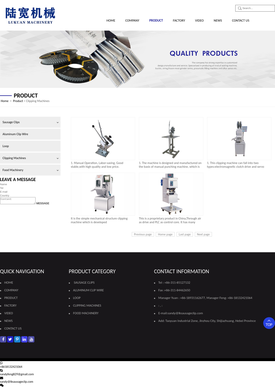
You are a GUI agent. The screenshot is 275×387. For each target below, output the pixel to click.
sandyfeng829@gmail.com (17, 374)
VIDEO (199, 20)
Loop (6, 146)
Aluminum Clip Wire (15, 134)
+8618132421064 (11, 367)
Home (110, 20)
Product (18, 101)
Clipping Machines (14, 158)
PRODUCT (156, 20)
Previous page (143, 234)
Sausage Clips (11, 122)
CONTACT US (240, 20)
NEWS (218, 20)
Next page (203, 234)
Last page (185, 234)
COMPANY (132, 20)
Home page (165, 234)
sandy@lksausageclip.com (185, 313)
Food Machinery (13, 170)
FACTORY (179, 20)
